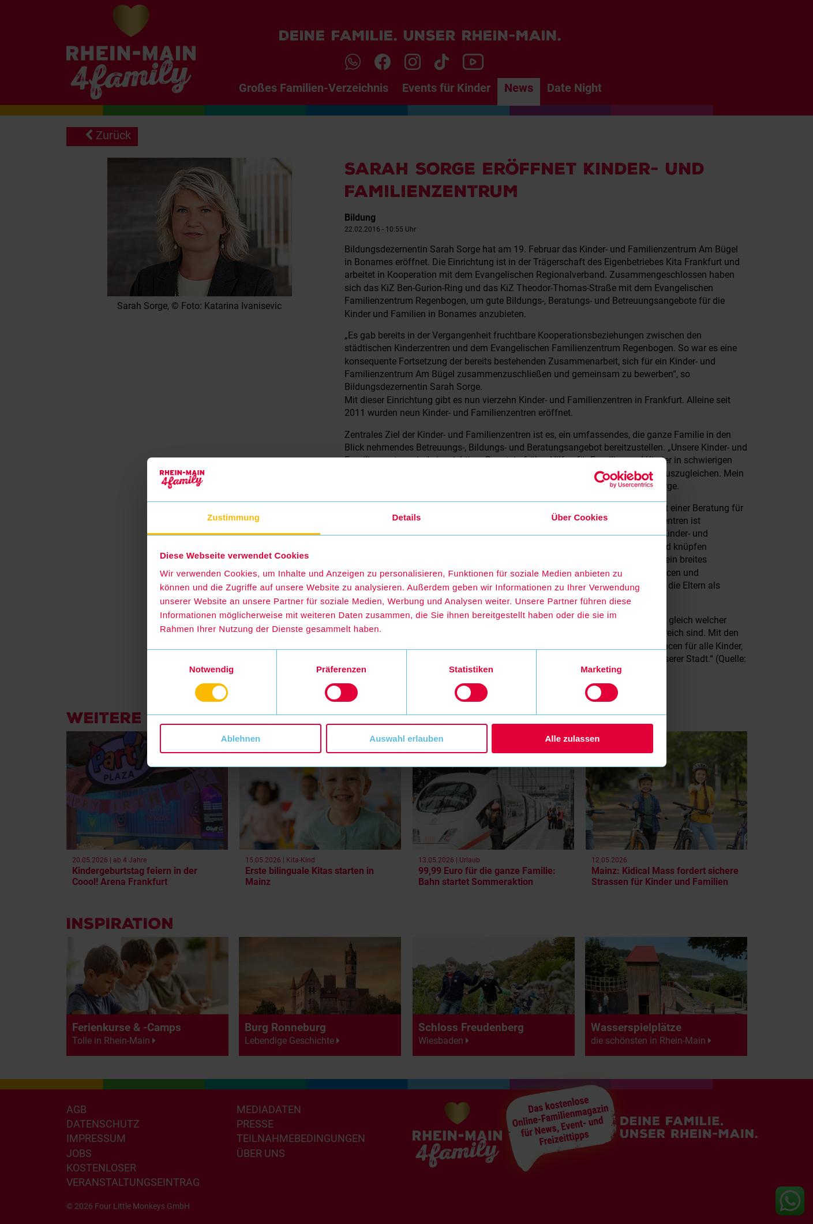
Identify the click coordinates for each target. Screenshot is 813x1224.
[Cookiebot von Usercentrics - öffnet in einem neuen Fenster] (602, 479)
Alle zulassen (572, 738)
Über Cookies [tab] (580, 517)
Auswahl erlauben (406, 738)
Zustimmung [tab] (233, 517)
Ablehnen (240, 738)
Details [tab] (406, 517)
